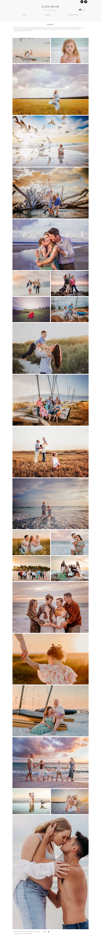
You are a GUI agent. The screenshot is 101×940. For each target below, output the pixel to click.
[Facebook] (85, 1)
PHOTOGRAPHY (50, 10)
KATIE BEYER (50, 6)
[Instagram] (81, 1)
